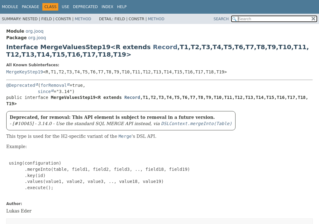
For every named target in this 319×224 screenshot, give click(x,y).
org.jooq (34, 31)
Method (83, 19)
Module (10, 7)
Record (165, 47)
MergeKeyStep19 (24, 71)
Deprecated (85, 7)
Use (65, 7)
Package (30, 7)
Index (107, 7)
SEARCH (221, 19)
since (44, 91)
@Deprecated (20, 85)
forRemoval (53, 85)
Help (122, 7)
